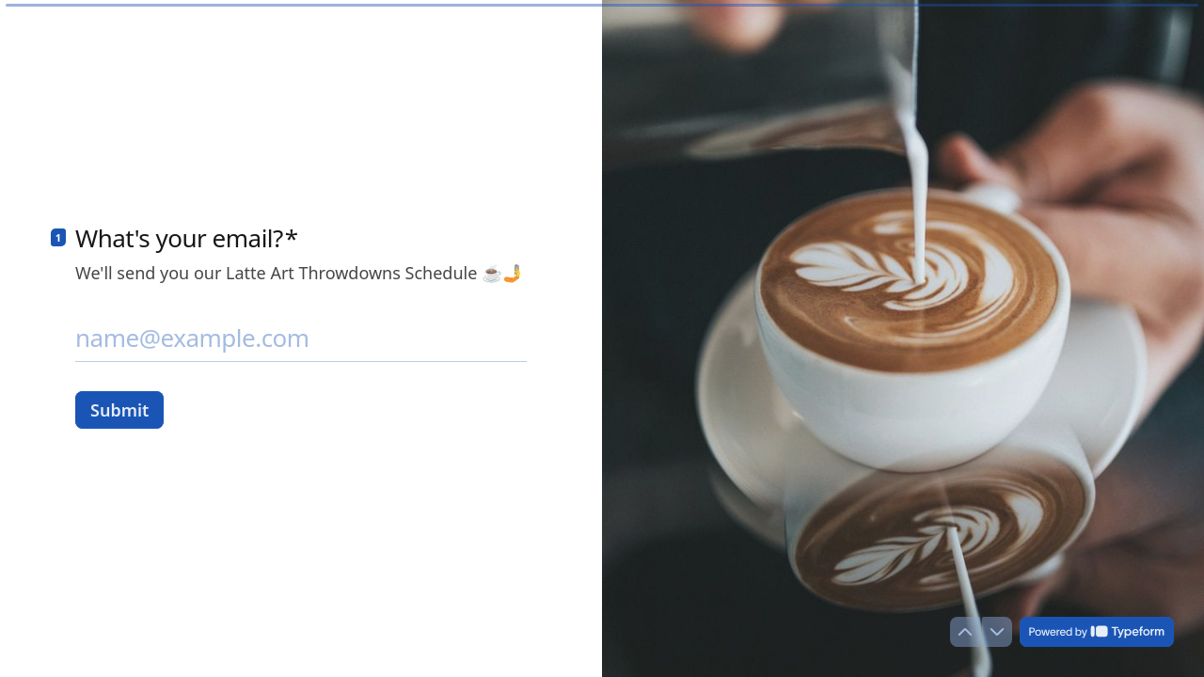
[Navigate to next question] (997, 632)
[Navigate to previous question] (965, 632)
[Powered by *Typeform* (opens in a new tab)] (1097, 632)
